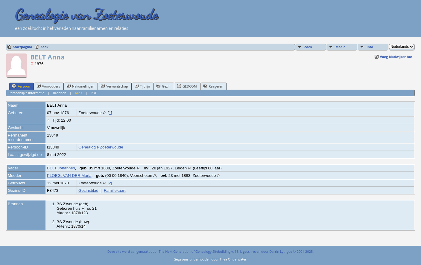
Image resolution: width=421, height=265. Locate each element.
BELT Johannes (61, 168)
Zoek (44, 47)
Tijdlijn (142, 86)
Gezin (163, 86)
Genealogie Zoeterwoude (100, 147)
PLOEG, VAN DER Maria (69, 175)
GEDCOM (187, 86)
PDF (94, 93)
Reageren (213, 86)
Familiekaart (115, 190)
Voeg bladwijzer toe (396, 56)
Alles (78, 93)
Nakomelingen (80, 86)
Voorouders (48, 86)
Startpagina (22, 47)
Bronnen (59, 93)
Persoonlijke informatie (26, 93)
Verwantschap (114, 86)
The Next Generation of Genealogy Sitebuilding (194, 251)
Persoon (21, 86)
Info (370, 47)
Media (340, 47)
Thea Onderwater (233, 259)
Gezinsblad (88, 190)
